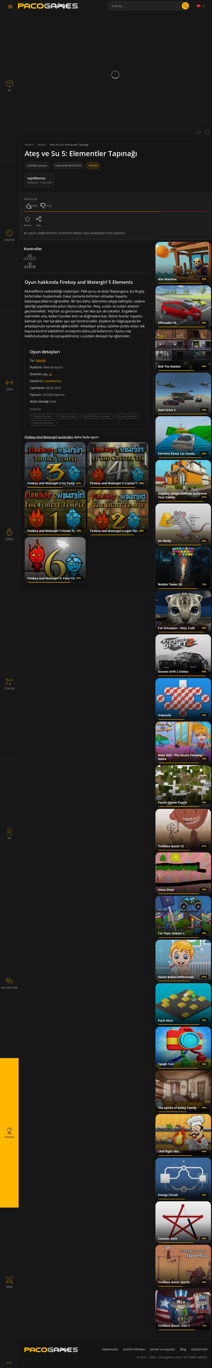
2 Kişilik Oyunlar (42, 416)
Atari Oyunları (68, 416)
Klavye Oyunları (127, 416)
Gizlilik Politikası (134, 1349)
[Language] (201, 5)
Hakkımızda (110, 1349)
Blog (183, 1349)
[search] (185, 5)
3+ (50, 374)
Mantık (41, 360)
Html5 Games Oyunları (97, 416)
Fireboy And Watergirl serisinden (49, 437)
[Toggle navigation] (10, 6)
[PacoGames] (51, 1349)
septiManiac (53, 381)
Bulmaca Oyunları (43, 423)
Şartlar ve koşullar (162, 1349)
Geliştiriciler (199, 1349)
